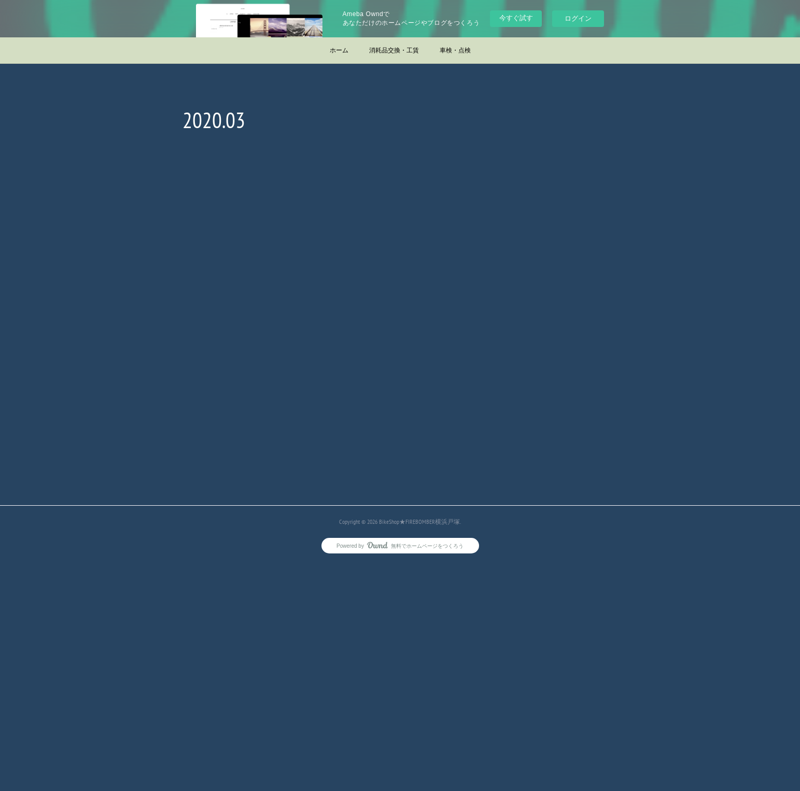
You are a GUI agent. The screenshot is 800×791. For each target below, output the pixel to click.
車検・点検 (455, 50)
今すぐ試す (516, 18)
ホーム (339, 50)
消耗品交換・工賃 (394, 50)
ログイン (578, 18)
